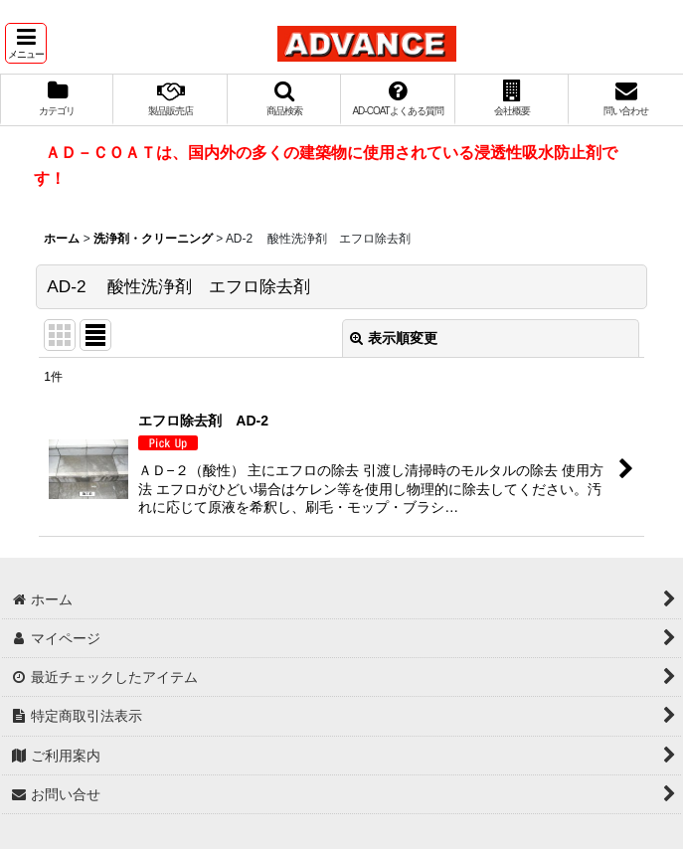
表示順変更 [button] (393, 338)
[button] (26, 43)
